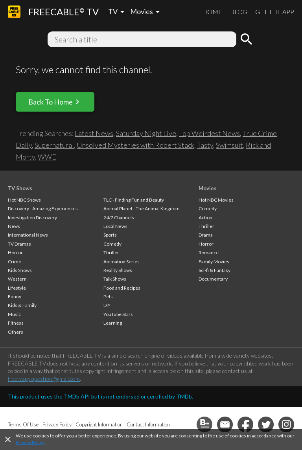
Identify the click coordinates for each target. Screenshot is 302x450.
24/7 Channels (118, 217)
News (14, 226)
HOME (212, 11)
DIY (106, 305)
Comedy (112, 244)
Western (17, 279)
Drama (206, 235)
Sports (110, 235)
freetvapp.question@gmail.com (44, 378)
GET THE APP (274, 11)
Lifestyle (17, 288)
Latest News (94, 133)
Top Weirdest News (209, 133)
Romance (209, 252)
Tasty (205, 145)
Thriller (111, 252)
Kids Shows (20, 270)
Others (15, 332)
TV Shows (20, 188)
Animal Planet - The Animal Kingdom (141, 208)
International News (28, 235)
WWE (47, 156)
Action (205, 217)
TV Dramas (19, 244)
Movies (208, 188)
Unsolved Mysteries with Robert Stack (135, 145)
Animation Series (121, 261)
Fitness (16, 323)
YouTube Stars (118, 314)
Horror (15, 252)
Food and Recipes (121, 288)
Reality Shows (117, 270)
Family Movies (214, 261)
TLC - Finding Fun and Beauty (133, 200)
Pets (108, 296)
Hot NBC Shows (24, 200)
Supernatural (54, 145)
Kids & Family (22, 305)
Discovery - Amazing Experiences (43, 208)
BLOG (238, 11)
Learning (112, 323)
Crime (14, 261)
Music (14, 314)
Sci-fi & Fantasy (214, 270)
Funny (14, 296)
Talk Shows (114, 279)
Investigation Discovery (32, 217)
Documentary (213, 279)
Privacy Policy (30, 442)
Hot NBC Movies (216, 200)
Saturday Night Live (146, 133)
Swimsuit (229, 145)
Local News (115, 226)
